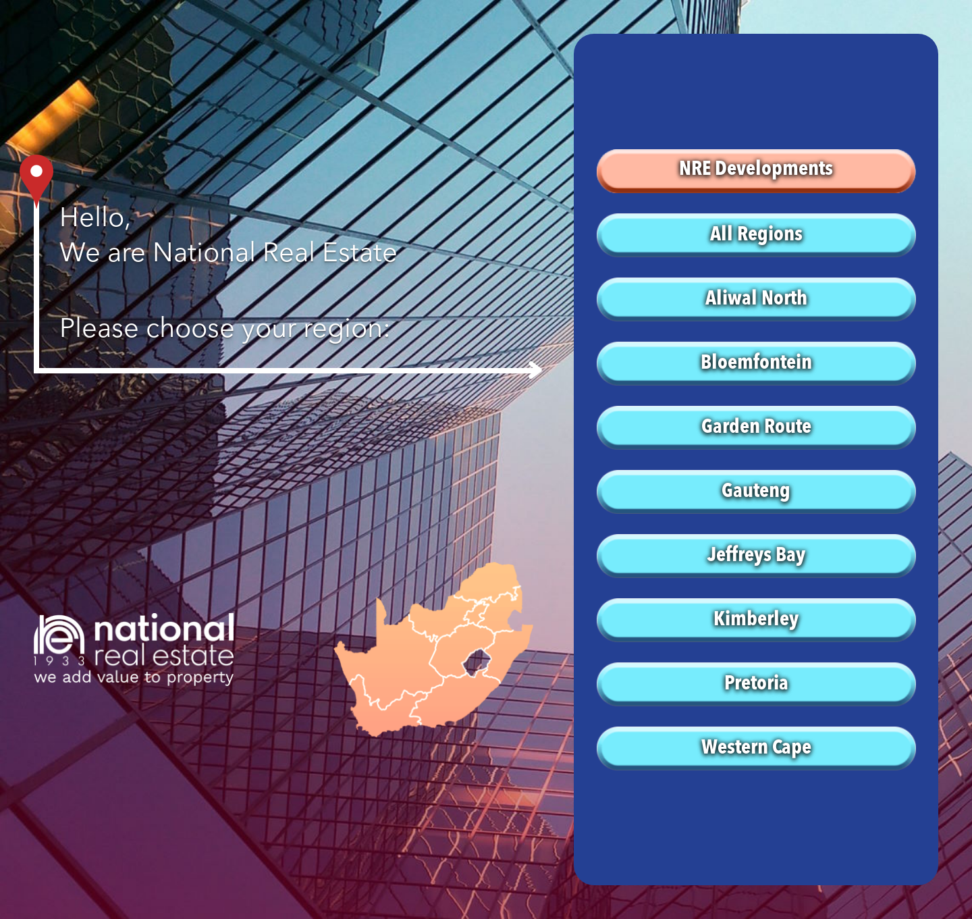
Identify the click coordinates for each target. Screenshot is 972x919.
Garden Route (756, 427)
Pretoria (756, 684)
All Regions (756, 235)
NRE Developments (756, 169)
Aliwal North (756, 299)
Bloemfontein (756, 363)
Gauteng (756, 491)
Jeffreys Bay (756, 556)
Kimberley (756, 620)
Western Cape (756, 748)
